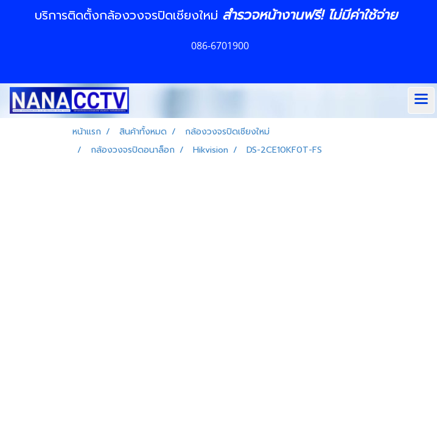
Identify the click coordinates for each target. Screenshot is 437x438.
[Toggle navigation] (421, 100)
